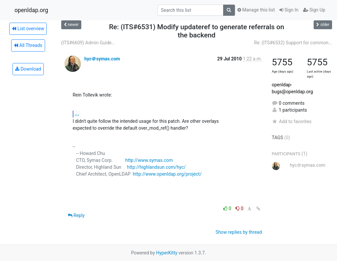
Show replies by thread (239, 232)
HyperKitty (166, 252)
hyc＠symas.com (102, 58)
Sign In (288, 9)
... (77, 114)
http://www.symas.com (149, 160)
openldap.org (31, 10)
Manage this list (256, 9)
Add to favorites (292, 121)
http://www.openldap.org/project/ (167, 174)
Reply (76, 215)
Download (28, 69)
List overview (28, 28)
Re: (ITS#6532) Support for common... (293, 42)
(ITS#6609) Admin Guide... (88, 42)
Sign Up (314, 9)
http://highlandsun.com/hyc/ (156, 167)
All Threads (28, 45)
